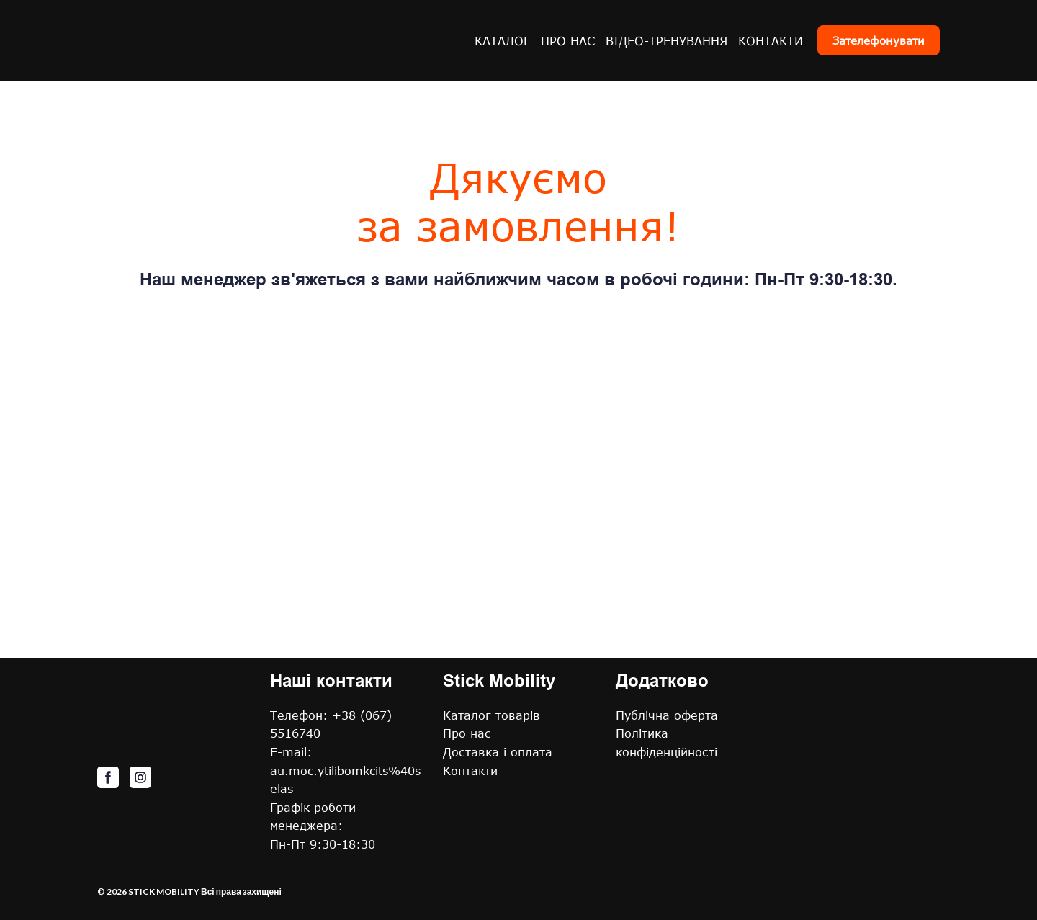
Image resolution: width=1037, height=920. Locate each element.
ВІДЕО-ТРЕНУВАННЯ (666, 41)
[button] (878, 40)
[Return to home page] (190, 41)
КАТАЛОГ (502, 41)
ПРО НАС (568, 41)
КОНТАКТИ (770, 41)
